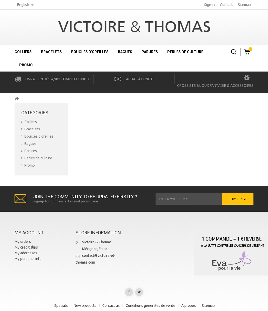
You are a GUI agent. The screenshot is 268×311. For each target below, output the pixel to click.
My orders (23, 241)
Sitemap (208, 305)
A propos (188, 305)
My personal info (28, 259)
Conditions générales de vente (150, 305)
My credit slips (26, 247)
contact (226, 5)
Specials (61, 305)
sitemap (244, 5)
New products (85, 305)
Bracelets (51, 52)
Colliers (23, 52)
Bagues (125, 52)
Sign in (209, 5)
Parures (150, 52)
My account (29, 232)
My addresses (26, 253)
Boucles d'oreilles (90, 52)
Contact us (111, 305)
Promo (26, 65)
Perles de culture (185, 52)
